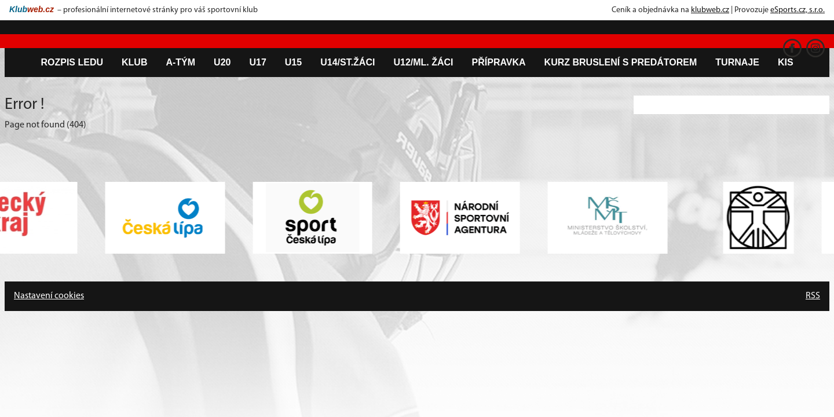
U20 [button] (222, 62)
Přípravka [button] (499, 62)
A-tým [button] (180, 62)
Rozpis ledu (72, 62)
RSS (813, 296)
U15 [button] (293, 62)
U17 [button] (257, 62)
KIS (785, 62)
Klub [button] (134, 62)
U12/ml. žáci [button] (423, 62)
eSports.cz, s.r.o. (797, 10)
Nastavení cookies (49, 296)
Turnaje (737, 62)
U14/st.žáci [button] (347, 62)
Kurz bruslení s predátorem (620, 62)
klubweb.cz (710, 10)
